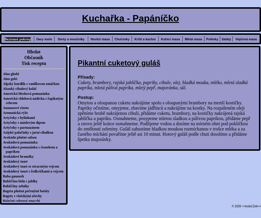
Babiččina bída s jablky (22, 181)
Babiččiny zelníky (17, 186)
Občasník (33, 57)
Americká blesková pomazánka (28, 94)
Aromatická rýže (17, 113)
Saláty (226, 39)
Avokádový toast (17, 161)
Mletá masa (193, 39)
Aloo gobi (11, 79)
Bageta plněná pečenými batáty (27, 191)
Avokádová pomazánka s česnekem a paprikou (31, 149)
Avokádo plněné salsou (21, 137)
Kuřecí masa (170, 39)
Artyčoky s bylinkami (20, 118)
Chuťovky (122, 39)
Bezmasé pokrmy (18, 39)
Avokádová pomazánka (21, 142)
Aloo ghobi (12, 74)
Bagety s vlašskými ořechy (24, 196)
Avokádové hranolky (20, 157)
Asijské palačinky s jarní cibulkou (29, 132)
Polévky (212, 39)
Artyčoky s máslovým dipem (25, 123)
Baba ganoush (15, 176)
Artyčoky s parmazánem (22, 128)
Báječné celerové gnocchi (23, 201)
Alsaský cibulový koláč (21, 89)
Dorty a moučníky (71, 39)
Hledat (33, 51)
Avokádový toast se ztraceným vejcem (32, 166)
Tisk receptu (33, 63)
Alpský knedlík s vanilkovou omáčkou (32, 84)
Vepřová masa (246, 39)
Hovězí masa (100, 39)
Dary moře (44, 39)
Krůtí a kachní (145, 39)
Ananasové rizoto (17, 108)
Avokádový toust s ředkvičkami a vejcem (35, 171)
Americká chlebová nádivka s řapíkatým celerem (34, 101)
